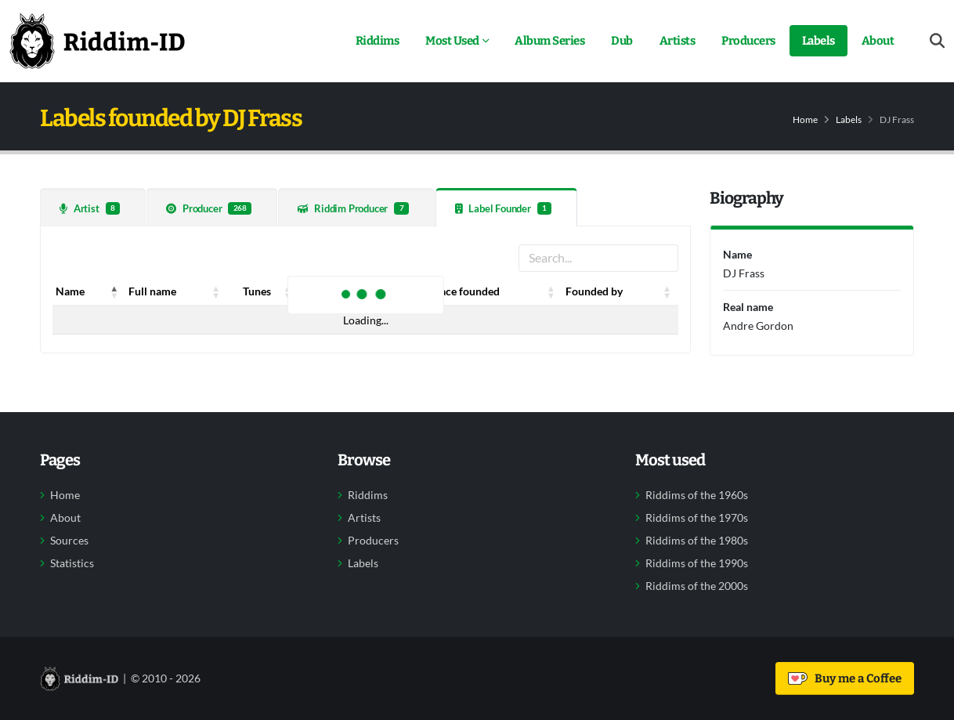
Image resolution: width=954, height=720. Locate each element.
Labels (818, 41)
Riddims (377, 41)
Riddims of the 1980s (696, 540)
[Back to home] (97, 41)
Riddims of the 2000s (696, 586)
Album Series (549, 41)
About (878, 41)
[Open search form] (937, 41)
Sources (69, 540)
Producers (748, 41)
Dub (622, 41)
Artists (677, 41)
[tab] (93, 207)
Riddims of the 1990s (696, 563)
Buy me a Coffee (845, 678)
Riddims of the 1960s (696, 495)
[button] (114, 291)
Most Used (452, 41)
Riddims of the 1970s (696, 518)
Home (805, 119)
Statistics (72, 563)
